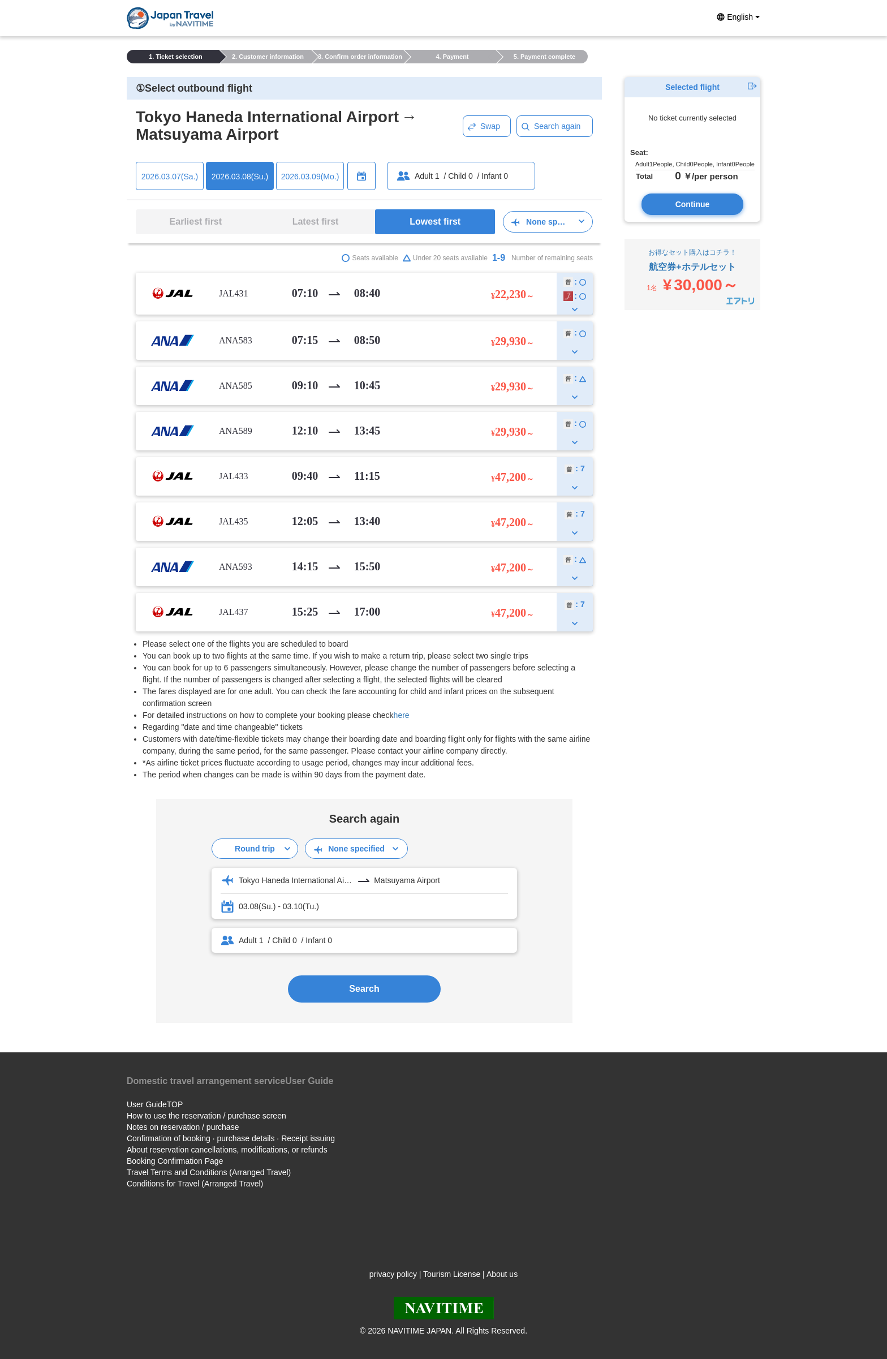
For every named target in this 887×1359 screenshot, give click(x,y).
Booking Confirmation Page (175, 1161)
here (402, 715)
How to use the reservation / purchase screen (206, 1115)
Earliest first (196, 221)
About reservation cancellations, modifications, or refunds (227, 1149)
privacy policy (393, 1274)
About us (502, 1274)
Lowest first (435, 221)
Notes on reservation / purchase (183, 1127)
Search (364, 989)
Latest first (315, 221)
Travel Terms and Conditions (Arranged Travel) (209, 1172)
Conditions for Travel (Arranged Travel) (195, 1183)
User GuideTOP (155, 1104)
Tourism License (451, 1274)
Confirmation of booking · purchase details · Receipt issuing (231, 1138)
